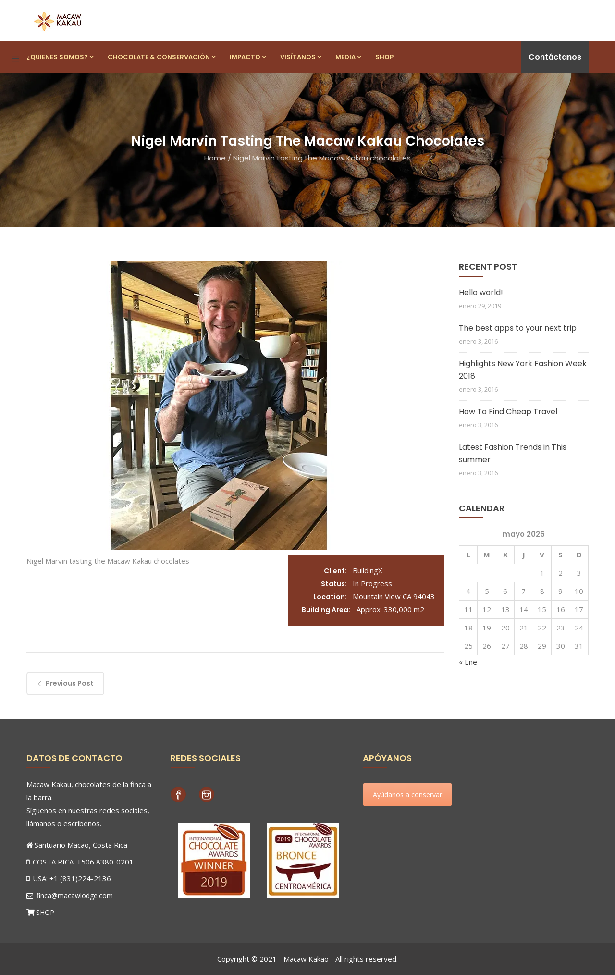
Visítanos (300, 57)
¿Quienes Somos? (59, 57)
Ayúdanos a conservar (407, 794)
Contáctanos (555, 56)
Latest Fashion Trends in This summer (512, 453)
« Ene (468, 661)
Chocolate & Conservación (161, 57)
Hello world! (481, 292)
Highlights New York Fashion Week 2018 (523, 370)
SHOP (45, 912)
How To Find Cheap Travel (508, 411)
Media (348, 57)
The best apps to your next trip (518, 327)
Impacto (248, 57)
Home (215, 158)
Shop (384, 57)
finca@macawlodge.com (69, 895)
